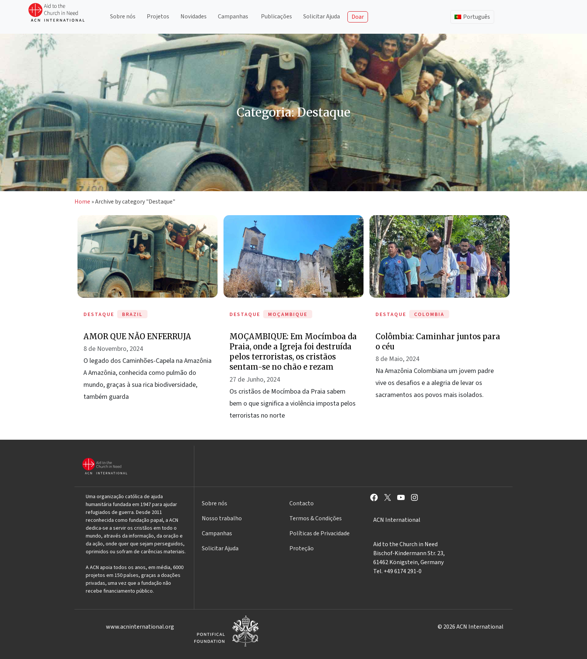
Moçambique (287, 314)
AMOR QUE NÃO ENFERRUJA (137, 336)
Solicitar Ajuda (321, 16)
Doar (358, 17)
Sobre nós (123, 16)
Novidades (193, 16)
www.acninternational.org (140, 627)
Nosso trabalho (222, 518)
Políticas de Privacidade (319, 533)
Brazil (132, 314)
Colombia (429, 314)
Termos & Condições (315, 518)
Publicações (276, 16)
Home (82, 202)
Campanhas (233, 16)
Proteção (301, 548)
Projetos (158, 16)
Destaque (98, 314)
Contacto (301, 503)
